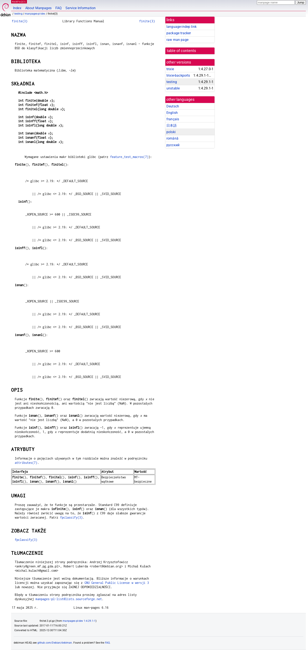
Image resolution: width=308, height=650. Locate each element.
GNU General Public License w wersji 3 (116, 583)
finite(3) (19, 21)
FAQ (58, 8)
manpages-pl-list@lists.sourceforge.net (69, 599)
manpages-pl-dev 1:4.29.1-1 (79, 620)
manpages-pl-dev (35, 13)
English (172, 113)
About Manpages (38, 8)
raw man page (177, 40)
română (172, 138)
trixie (170, 69)
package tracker (178, 33)
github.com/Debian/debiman (54, 642)
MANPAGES (19, 1)
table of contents (181, 51)
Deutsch (172, 106)
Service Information (80, 8)
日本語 (171, 125)
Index (17, 8)
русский (172, 145)
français (172, 119)
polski (171, 132)
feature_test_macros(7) (129, 157)
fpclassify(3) (71, 517)
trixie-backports (178, 75)
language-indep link (181, 27)
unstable (173, 88)
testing (18, 13)
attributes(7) (26, 462)
